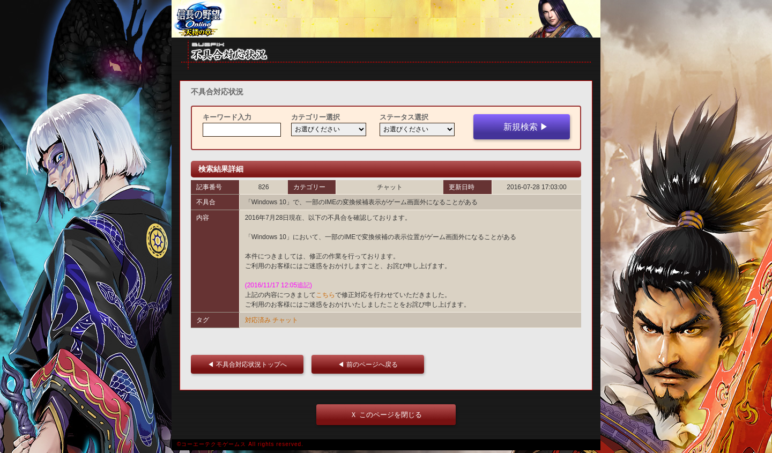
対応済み (258, 320)
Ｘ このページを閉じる (386, 415)
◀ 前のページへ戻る (371, 364)
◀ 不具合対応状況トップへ (250, 364)
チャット (285, 320)
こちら (325, 295)
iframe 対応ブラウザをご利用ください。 (386, 19)
